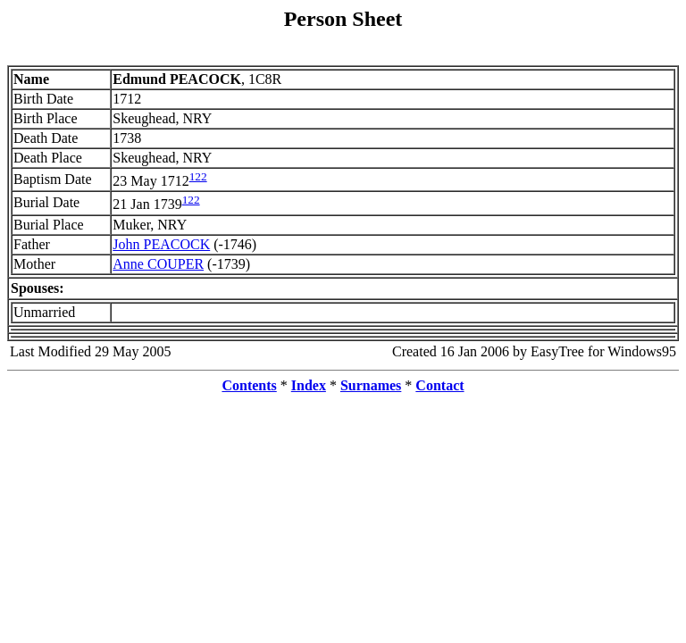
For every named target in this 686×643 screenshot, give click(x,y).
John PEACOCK (161, 244)
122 (198, 176)
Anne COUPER (158, 263)
